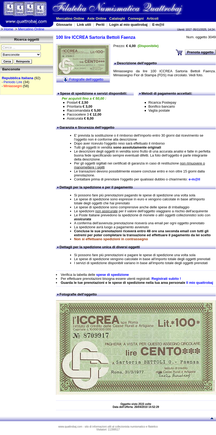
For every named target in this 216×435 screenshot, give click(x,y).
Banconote (11, 69)
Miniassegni (12, 86)
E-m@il (158, 25)
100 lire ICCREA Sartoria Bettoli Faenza (95, 37)
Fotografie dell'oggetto (86, 79)
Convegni (136, 18)
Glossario (64, 25)
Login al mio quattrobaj (128, 25)
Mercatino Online (70, 18)
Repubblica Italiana (17, 78)
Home (8, 29)
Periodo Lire (12, 82)
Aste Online (96, 18)
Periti (100, 25)
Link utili (84, 25)
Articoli (152, 18)
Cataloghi (117, 18)
